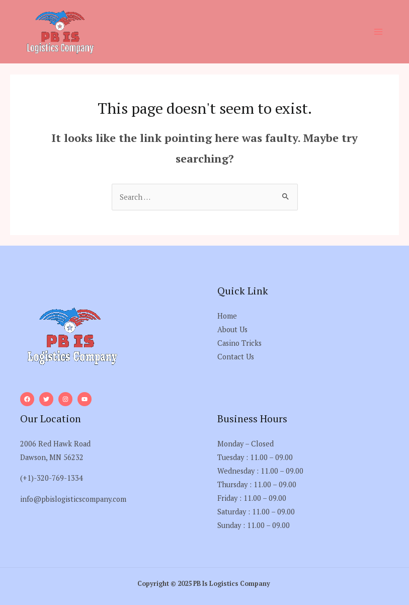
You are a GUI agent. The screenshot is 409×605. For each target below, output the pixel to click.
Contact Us (235, 356)
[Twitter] (46, 399)
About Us (232, 329)
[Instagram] (65, 399)
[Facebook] (27, 399)
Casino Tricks (239, 343)
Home (227, 316)
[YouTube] (84, 399)
